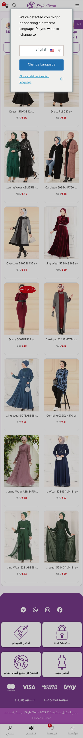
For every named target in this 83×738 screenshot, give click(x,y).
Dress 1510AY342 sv (21, 112)
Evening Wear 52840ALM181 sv (61, 568)
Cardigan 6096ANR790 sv (61, 188)
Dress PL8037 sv (61, 112)
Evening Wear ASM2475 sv (21, 492)
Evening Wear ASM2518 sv (21, 188)
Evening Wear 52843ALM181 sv (61, 492)
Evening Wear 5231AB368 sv (21, 568)
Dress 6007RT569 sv (21, 339)
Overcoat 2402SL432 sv (21, 264)
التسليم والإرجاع (25, 700)
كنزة (9, 32)
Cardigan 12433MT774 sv (61, 339)
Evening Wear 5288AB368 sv (61, 264)
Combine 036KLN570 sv (61, 416)
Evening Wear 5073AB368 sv (21, 416)
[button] (6, 5)
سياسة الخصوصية (56, 700)
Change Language (41, 65)
